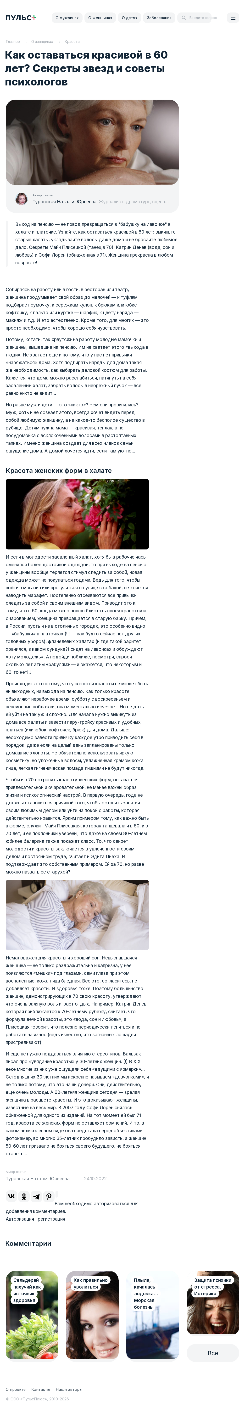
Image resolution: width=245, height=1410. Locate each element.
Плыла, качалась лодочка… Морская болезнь (146, 1293)
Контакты (40, 1389)
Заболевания (159, 17)
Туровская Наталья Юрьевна (64, 202)
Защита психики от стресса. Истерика (212, 1286)
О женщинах (100, 17)
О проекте (16, 1389)
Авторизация (20, 1219)
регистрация (51, 1219)
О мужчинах (67, 17)
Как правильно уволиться (91, 1283)
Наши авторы (69, 1389)
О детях (129, 17)
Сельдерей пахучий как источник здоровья (27, 1290)
